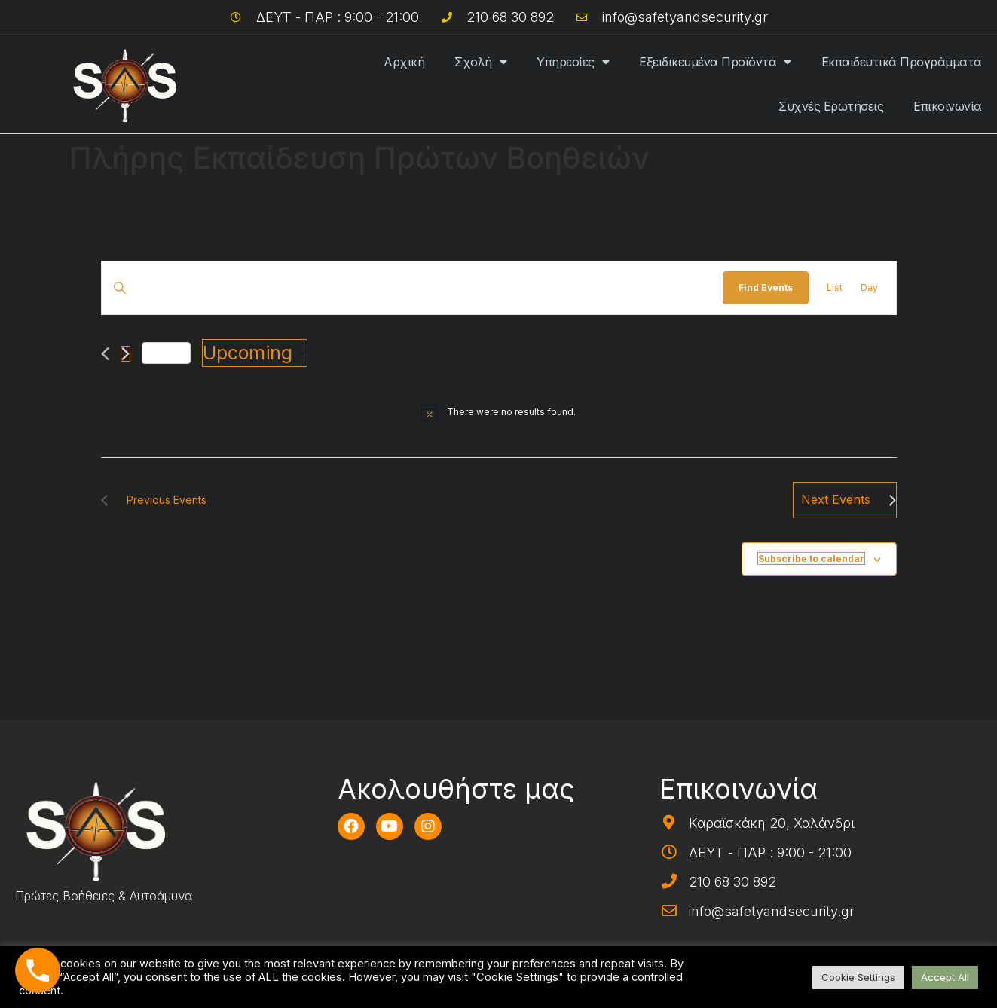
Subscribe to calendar (811, 558)
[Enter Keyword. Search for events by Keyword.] (412, 287)
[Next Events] (125, 354)
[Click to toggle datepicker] (254, 353)
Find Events (766, 287)
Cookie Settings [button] (858, 977)
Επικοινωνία (947, 106)
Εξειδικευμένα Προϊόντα (715, 61)
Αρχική (404, 61)
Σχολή (480, 61)
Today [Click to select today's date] (166, 352)
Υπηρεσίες (573, 61)
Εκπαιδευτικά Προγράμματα (901, 61)
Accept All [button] (945, 977)
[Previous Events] (105, 354)
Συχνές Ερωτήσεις (830, 106)
